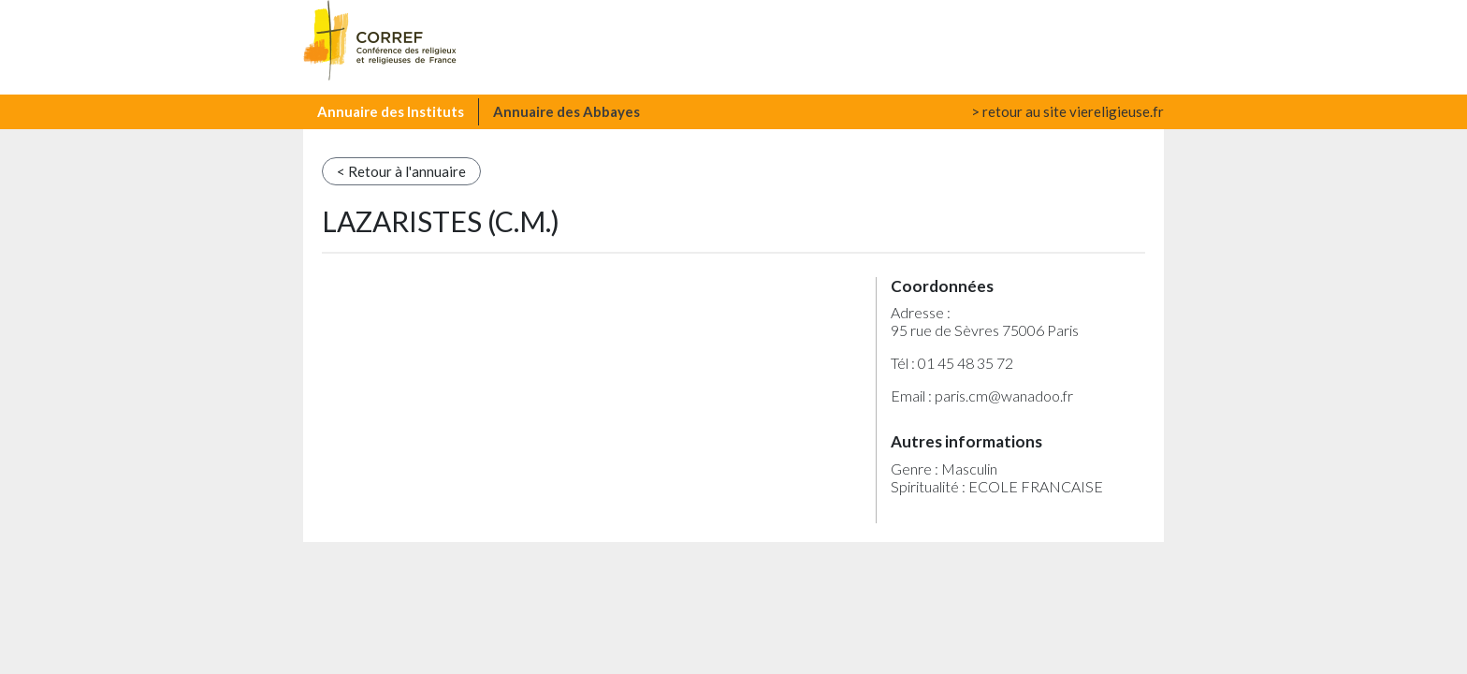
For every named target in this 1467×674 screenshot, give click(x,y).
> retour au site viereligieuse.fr (1067, 111)
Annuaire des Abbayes (566, 111)
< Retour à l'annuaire (401, 171)
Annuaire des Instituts (390, 111)
